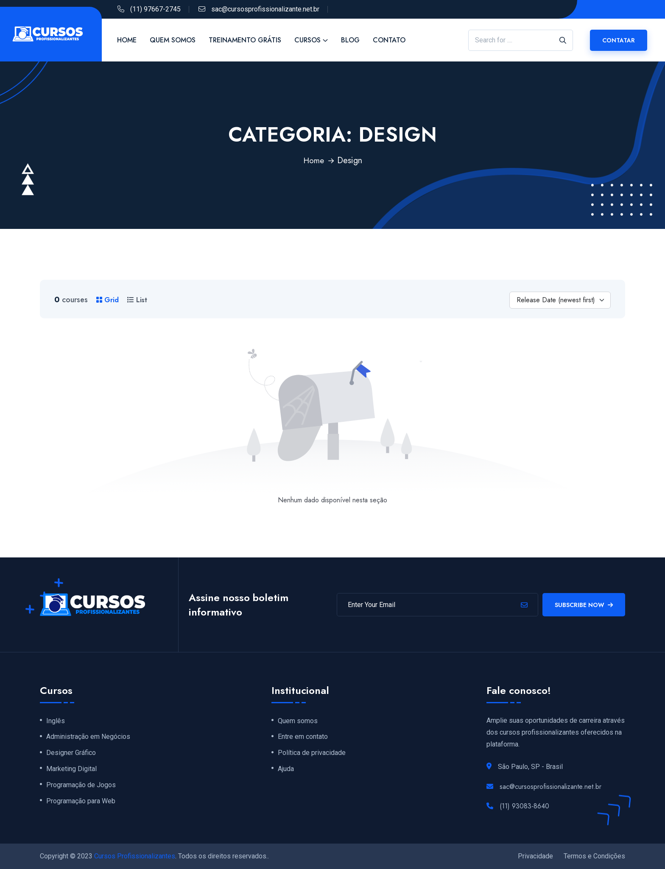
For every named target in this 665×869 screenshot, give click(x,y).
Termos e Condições (594, 856)
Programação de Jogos (81, 787)
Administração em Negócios (88, 737)
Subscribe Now (584, 605)
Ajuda (286, 770)
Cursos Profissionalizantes (134, 856)
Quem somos (298, 721)
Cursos (307, 40)
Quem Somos (173, 40)
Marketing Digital (71, 770)
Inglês (55, 721)
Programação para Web (80, 803)
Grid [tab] (107, 300)
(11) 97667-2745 (155, 9)
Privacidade (535, 856)
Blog (350, 40)
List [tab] (137, 300)
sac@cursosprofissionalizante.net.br (265, 9)
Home (127, 40)
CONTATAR (618, 40)
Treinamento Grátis (245, 40)
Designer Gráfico (71, 754)
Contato (389, 40)
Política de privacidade (312, 754)
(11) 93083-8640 (524, 806)
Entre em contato (303, 737)
